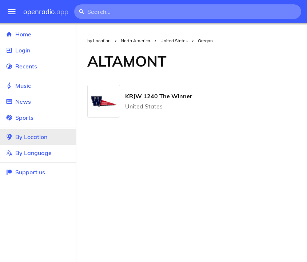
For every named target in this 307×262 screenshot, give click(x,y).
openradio (45, 12)
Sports (38, 118)
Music (38, 86)
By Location (38, 137)
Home (38, 34)
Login (38, 50)
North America (135, 40)
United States (174, 40)
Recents (38, 66)
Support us (25, 172)
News (38, 102)
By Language (38, 153)
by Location (99, 40)
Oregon (205, 40)
